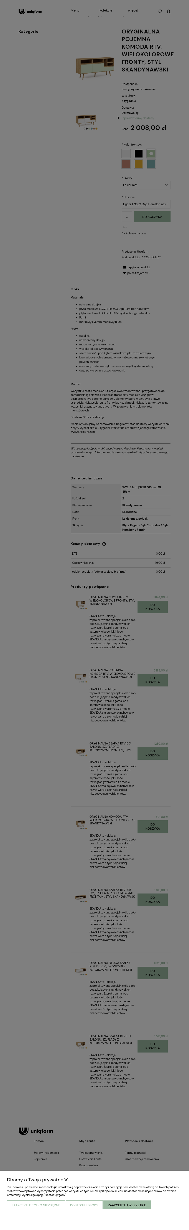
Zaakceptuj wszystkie (127, 1205)
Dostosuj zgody (84, 1205)
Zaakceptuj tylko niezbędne (36, 1205)
